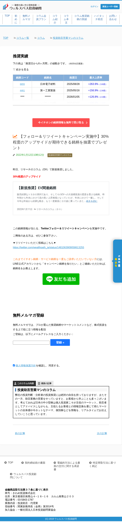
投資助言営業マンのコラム (59, 156)
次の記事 (102, 434)
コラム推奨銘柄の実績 (81, 18)
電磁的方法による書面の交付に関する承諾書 (67, 467)
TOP (7, 16)
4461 (22, 91)
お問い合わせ (113, 18)
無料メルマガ (26, 18)
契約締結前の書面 (35, 463)
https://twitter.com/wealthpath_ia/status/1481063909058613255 (48, 248)
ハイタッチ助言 (99, 18)
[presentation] (37, 355)
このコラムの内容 (25, 384)
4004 (22, 103)
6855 (22, 84)
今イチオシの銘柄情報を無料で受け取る (61, 123)
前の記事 (20, 434)
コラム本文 (66, 20)
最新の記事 (46, 384)
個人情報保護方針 (26, 366)
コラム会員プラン (41, 18)
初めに (16, 20)
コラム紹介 (55, 20)
